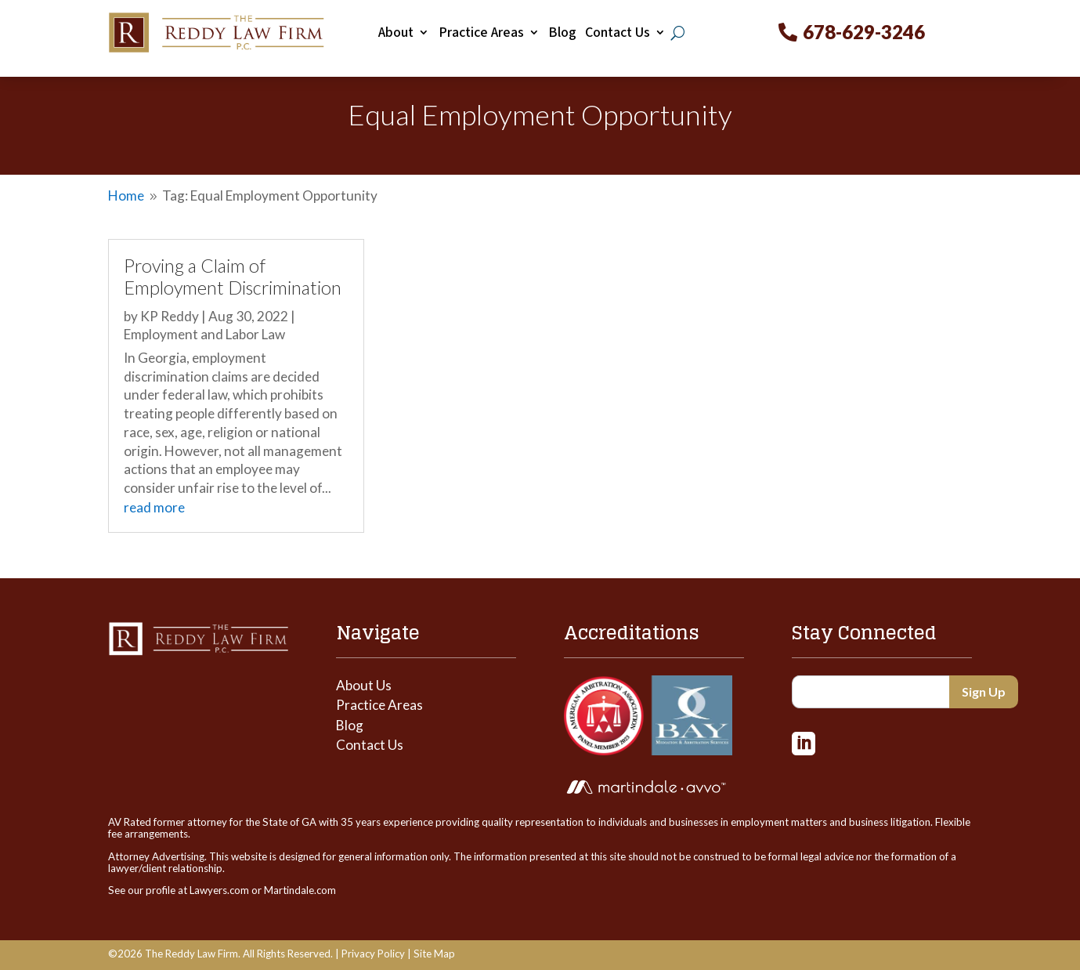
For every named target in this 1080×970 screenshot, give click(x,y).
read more (154, 507)
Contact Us (617, 33)
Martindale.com (300, 890)
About (396, 33)
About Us (364, 685)
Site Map (434, 953)
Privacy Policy (373, 953)
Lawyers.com (219, 890)
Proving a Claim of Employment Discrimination (232, 277)
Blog (562, 33)
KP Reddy (169, 316)
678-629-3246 (864, 31)
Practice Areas (481, 33)
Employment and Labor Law (204, 334)
